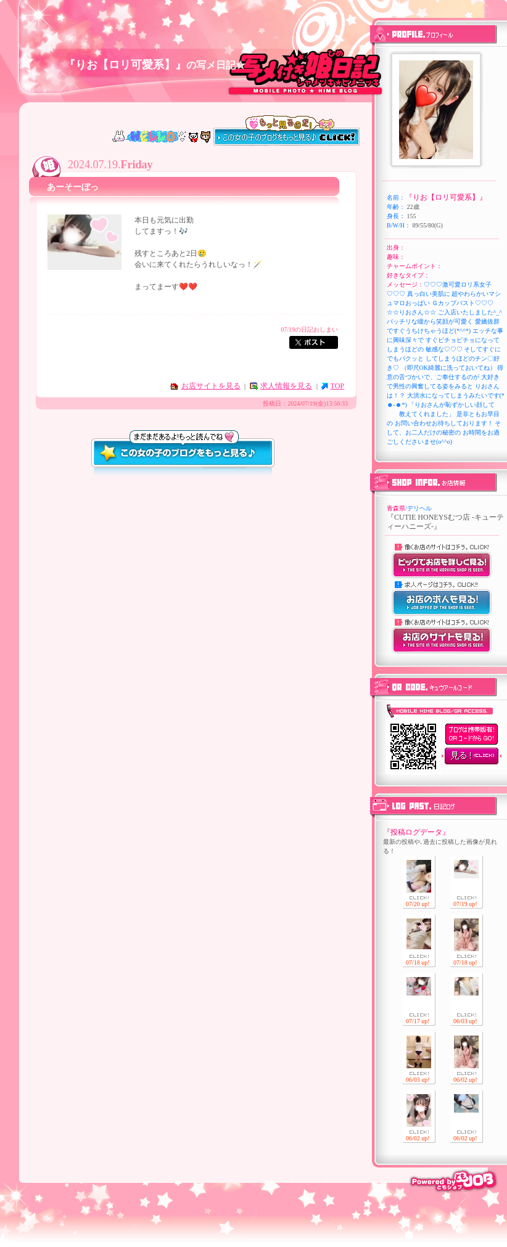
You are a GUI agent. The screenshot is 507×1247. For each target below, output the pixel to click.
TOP (337, 386)
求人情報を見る (286, 386)
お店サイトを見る (211, 386)
